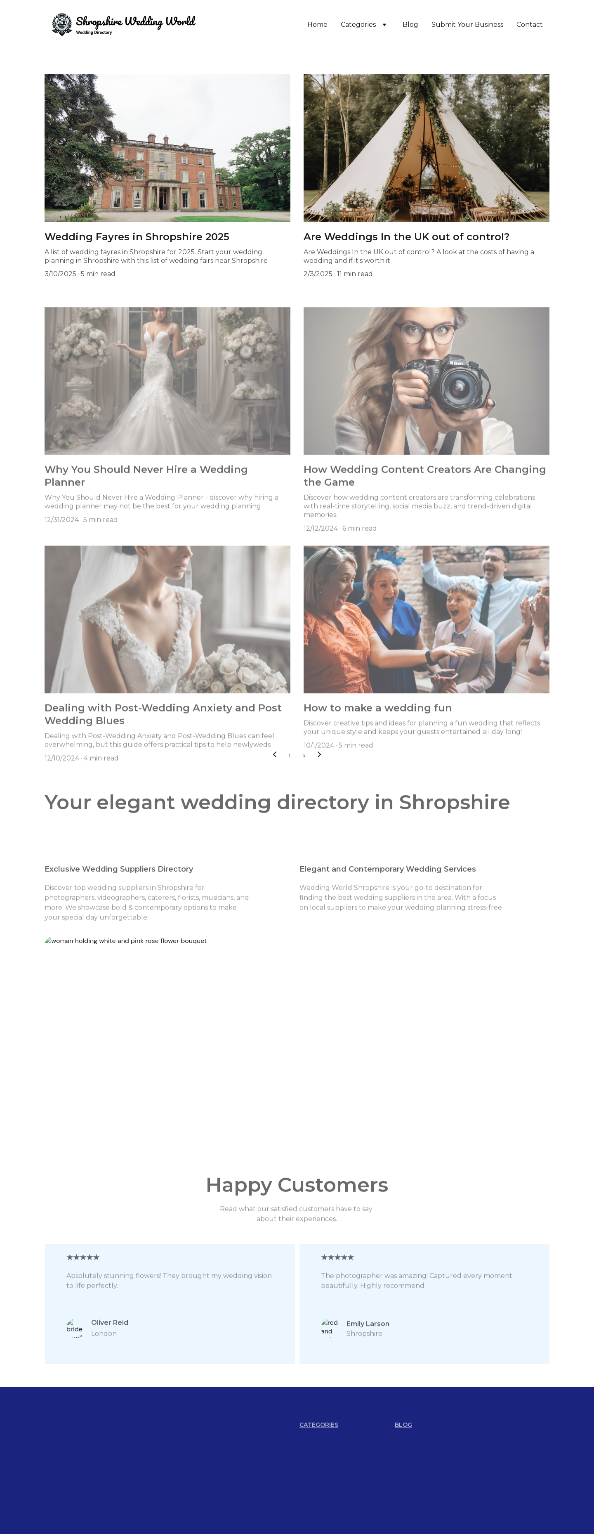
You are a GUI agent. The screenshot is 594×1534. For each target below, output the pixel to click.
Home (317, 24)
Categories (358, 24)
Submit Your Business (467, 24)
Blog (410, 24)
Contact (529, 24)
